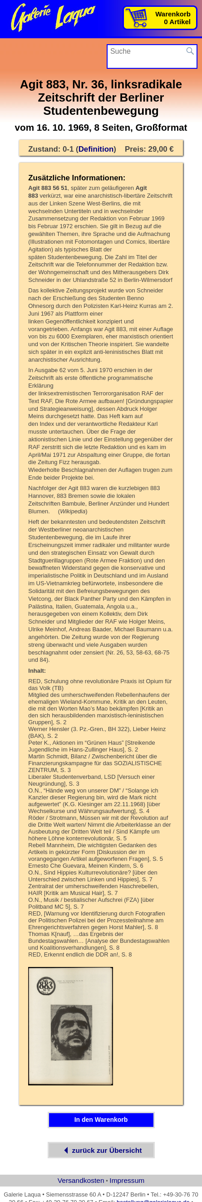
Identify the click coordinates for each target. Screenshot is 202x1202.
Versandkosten (81, 1180)
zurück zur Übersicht (101, 1150)
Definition (96, 149)
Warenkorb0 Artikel (173, 18)
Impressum (126, 1180)
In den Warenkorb (101, 1119)
